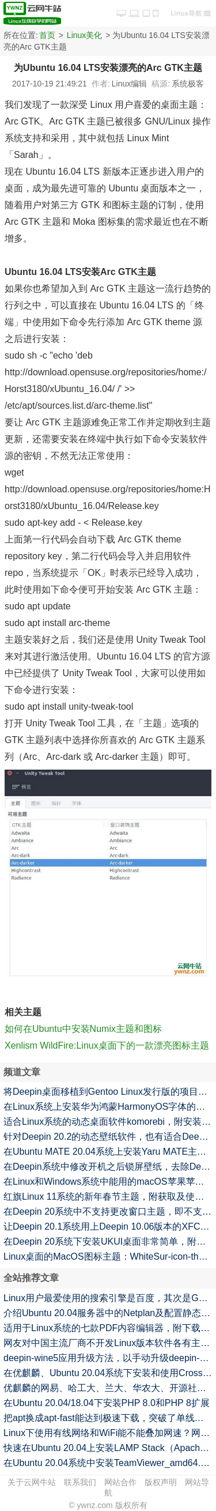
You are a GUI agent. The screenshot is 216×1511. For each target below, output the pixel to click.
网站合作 (120, 1482)
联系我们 (80, 1482)
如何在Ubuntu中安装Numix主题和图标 (83, 1029)
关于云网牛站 (31, 1482)
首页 (47, 35)
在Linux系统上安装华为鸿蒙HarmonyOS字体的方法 (108, 1106)
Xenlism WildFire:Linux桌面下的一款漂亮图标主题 (107, 1045)
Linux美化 (84, 35)
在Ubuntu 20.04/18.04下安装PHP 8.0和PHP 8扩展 (106, 1403)
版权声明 (161, 1482)
